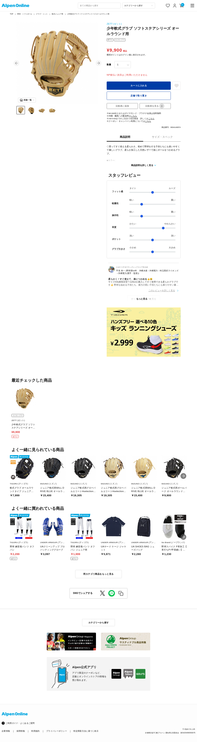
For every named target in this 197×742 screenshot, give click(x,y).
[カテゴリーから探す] (138, 5)
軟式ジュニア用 (57, 14)
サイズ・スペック (162, 136)
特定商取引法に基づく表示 (85, 731)
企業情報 (6, 731)
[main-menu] (192, 5)
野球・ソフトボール (24, 14)
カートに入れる (138, 85)
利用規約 (35, 731)
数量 (109, 64)
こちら (134, 116)
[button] (16, 63)
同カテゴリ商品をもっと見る (98, 574)
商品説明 (125, 136)
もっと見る (141, 299)
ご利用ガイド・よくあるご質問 (20, 723)
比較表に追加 (122, 106)
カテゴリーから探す (98, 622)
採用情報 (21, 731)
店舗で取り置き (138, 95)
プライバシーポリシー (56, 731)
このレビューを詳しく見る (161, 290)
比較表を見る (154, 106)
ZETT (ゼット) (114, 24)
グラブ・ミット (42, 14)
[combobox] (99, 5)
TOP (11, 14)
